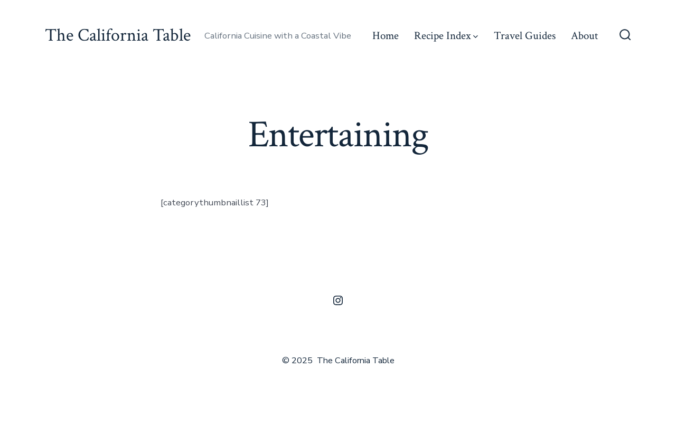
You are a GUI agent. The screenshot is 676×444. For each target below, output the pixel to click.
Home (385, 36)
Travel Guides (525, 36)
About (584, 36)
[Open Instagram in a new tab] (338, 300)
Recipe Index (446, 36)
